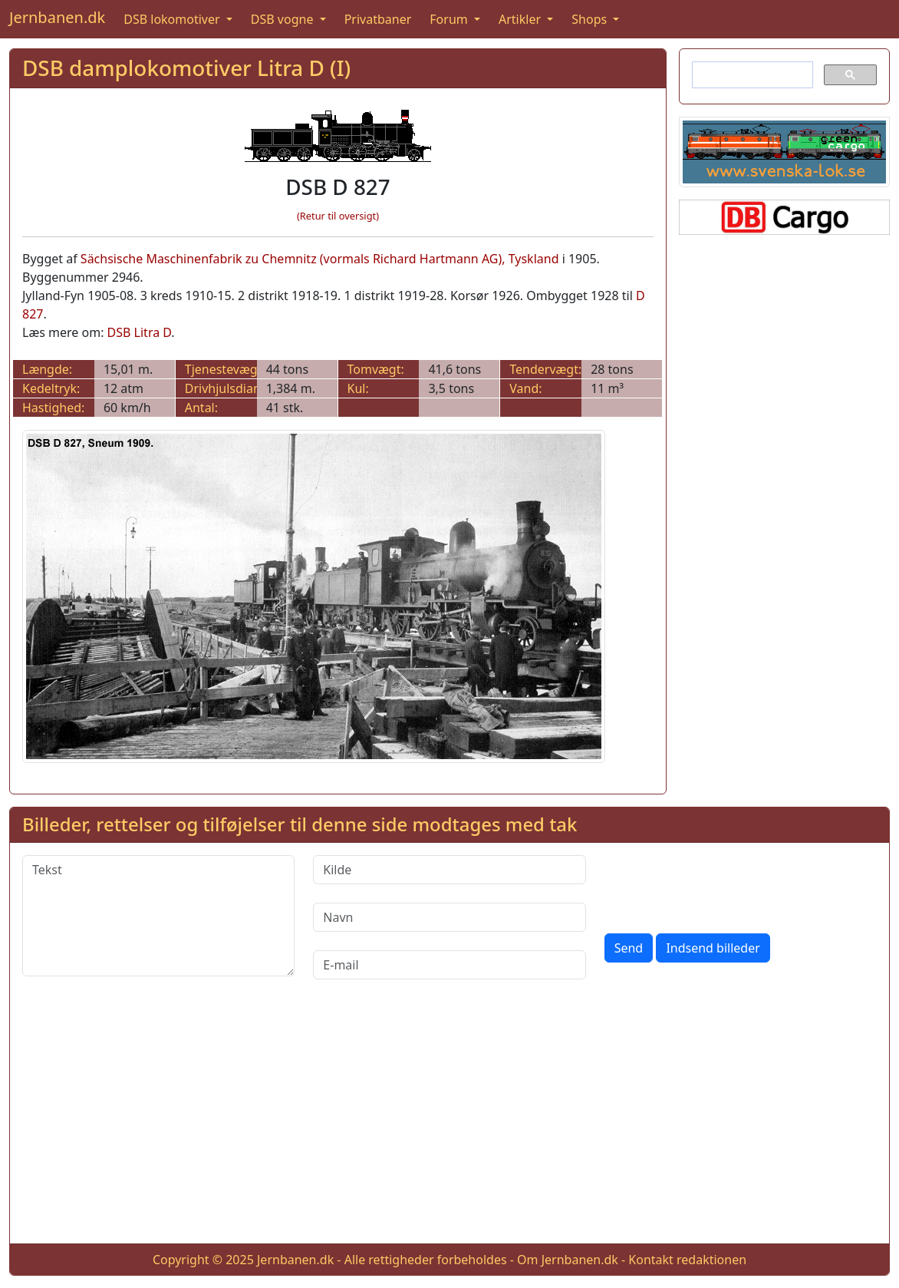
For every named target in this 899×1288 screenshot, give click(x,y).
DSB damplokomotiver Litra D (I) (186, 67)
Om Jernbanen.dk (567, 1259)
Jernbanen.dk (57, 17)
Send (629, 948)
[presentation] (721, 885)
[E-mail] (449, 964)
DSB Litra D (139, 332)
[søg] (751, 75)
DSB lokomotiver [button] (173, 19)
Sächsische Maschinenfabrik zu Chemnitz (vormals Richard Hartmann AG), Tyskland (320, 258)
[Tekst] (158, 915)
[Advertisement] (449, 1123)
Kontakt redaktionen (687, 1259)
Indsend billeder (712, 948)
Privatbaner (378, 19)
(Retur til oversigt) (338, 216)
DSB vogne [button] (284, 19)
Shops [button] (590, 19)
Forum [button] (450, 19)
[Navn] (449, 917)
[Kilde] (449, 869)
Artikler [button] (521, 19)
